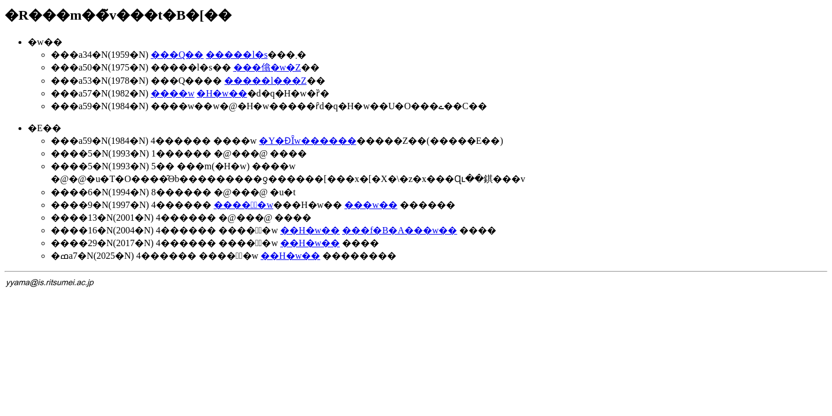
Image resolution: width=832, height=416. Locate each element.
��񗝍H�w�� (310, 230)
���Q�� (177, 55)
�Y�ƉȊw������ (307, 141)
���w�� (371, 205)
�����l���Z (265, 81)
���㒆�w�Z (267, 67)
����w (173, 93)
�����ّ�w (243, 205)
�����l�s (237, 55)
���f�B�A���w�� (399, 230)
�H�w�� (221, 93)
